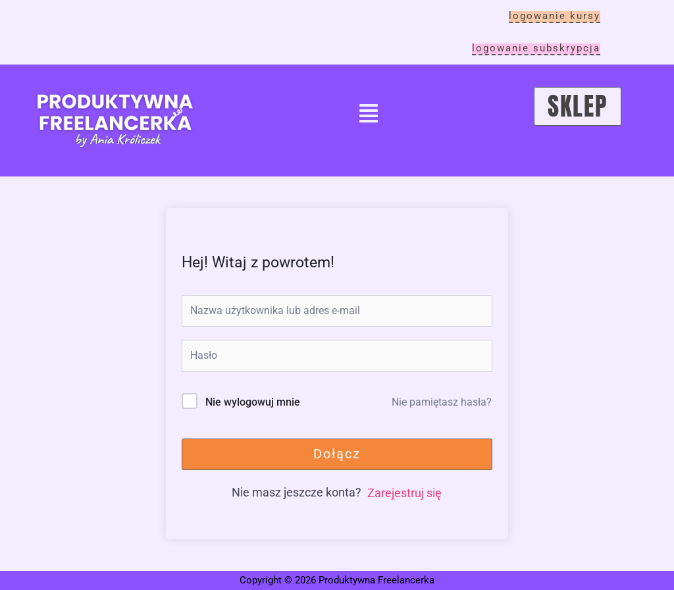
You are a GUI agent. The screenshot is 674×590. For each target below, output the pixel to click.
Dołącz (337, 454)
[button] (368, 114)
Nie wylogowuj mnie (252, 402)
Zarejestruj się (404, 493)
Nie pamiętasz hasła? (442, 402)
